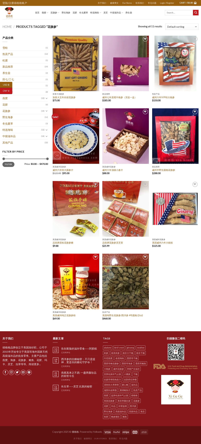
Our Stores (127, 3)
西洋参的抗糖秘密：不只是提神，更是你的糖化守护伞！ (78, 360)
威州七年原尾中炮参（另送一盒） (119, 97)
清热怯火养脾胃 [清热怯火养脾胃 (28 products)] (111, 384)
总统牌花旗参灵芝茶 (112, 242)
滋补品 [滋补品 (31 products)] (134, 384)
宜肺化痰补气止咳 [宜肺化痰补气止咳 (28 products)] (112, 374)
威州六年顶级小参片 (112, 170)
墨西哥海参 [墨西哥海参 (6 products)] (127, 363)
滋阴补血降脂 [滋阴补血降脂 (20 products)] (110, 390)
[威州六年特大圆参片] (76, 136)
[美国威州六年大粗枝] (175, 209)
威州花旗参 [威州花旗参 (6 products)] (118, 369)
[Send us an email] (23, 372)
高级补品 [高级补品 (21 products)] (133, 411)
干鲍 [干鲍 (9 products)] (135, 374)
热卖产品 (7, 53)
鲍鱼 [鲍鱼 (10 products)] (125, 416)
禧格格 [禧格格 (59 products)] (134, 395)
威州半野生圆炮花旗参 (163, 170)
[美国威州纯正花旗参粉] (76, 281)
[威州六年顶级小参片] (125, 136)
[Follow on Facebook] (5, 372)
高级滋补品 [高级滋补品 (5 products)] (120, 411)
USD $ (7, 85)
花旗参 (54, 12)
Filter (8, 164)
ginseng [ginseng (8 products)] (130, 347)
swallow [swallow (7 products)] (140, 347)
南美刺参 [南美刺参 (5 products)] (115, 353)
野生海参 (66, 12)
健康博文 (114, 3)
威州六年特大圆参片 (63, 170)
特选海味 (95, 12)
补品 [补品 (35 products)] (113, 406)
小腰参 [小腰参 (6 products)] (127, 374)
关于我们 (102, 3)
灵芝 (105, 12)
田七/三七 (8, 79)
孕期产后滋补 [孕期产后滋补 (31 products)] (133, 369)
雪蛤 (5, 47)
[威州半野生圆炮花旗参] (175, 136)
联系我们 (140, 3)
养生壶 (128, 12)
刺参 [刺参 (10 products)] (106, 353)
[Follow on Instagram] (11, 372)
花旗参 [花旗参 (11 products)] (136, 400)
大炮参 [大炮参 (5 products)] (107, 369)
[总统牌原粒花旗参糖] (76, 209)
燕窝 (45, 12)
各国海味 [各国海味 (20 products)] (119, 358)
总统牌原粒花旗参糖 (63, 242)
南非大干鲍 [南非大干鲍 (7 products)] (128, 353)
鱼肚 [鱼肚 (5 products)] (143, 411)
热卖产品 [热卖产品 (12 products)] (137, 390)
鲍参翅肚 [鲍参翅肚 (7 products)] (115, 416)
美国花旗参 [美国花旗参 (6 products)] (109, 400)
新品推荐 (7, 66)
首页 (37, 12)
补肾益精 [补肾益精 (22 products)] (122, 406)
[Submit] (196, 12)
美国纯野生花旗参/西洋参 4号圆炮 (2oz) (122, 315)
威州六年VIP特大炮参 (163, 97)
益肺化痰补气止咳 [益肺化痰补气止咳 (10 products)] (119, 395)
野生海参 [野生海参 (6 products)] (108, 411)
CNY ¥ (7, 91)
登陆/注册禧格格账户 (14, 2)
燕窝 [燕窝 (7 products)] (106, 395)
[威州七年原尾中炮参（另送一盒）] (125, 63)
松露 (5, 60)
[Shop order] (182, 27)
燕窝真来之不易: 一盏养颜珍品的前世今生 (78, 374)
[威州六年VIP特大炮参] (175, 63)
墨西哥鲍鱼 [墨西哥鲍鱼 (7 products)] (140, 363)
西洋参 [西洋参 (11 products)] (133, 406)
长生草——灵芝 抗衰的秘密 (76, 386)
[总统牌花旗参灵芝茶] (125, 209)
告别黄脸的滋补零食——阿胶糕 (79, 348)
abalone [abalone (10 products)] (107, 347)
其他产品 (7, 142)
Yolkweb (97, 431)
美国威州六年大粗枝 (162, 242)
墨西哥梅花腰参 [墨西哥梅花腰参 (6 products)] (111, 363)
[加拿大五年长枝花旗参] (76, 63)
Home (7, 26)
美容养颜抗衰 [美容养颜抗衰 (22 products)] (124, 400)
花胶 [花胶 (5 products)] (106, 406)
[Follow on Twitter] (17, 372)
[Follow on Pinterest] (29, 372)
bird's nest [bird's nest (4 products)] (119, 347)
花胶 (75, 12)
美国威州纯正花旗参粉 (64, 315)
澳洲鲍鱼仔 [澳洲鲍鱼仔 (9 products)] (125, 390)
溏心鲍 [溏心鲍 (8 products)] (125, 384)
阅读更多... (35, 364)
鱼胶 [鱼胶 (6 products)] (106, 416)
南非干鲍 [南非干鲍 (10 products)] (140, 353)
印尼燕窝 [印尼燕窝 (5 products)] (108, 358)
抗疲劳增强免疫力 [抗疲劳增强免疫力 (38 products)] (112, 379)
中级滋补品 (116, 12)
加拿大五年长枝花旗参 (64, 97)
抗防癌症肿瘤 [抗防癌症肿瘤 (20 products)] (130, 379)
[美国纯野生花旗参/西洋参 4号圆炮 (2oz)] (125, 281)
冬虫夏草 (83, 12)
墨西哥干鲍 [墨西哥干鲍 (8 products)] (132, 358)
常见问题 (152, 3)
